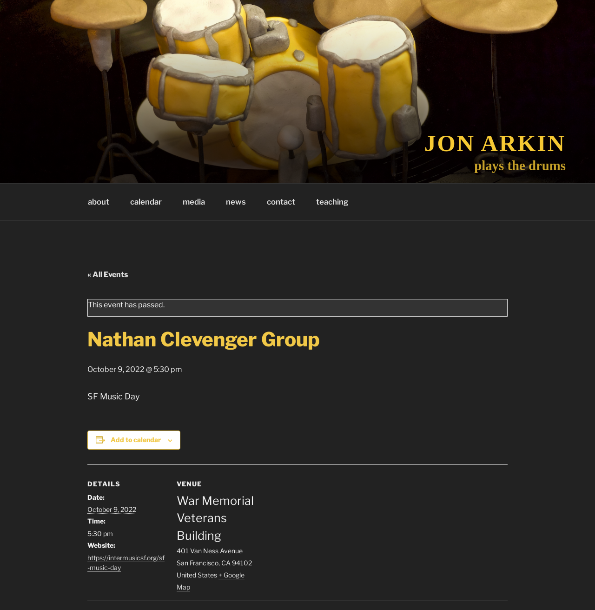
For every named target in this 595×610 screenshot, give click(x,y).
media (194, 201)
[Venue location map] (315, 529)
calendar (146, 201)
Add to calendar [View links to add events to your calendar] (136, 440)
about (98, 201)
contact (281, 201)
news (236, 201)
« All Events (107, 274)
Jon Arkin (495, 143)
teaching (332, 201)
